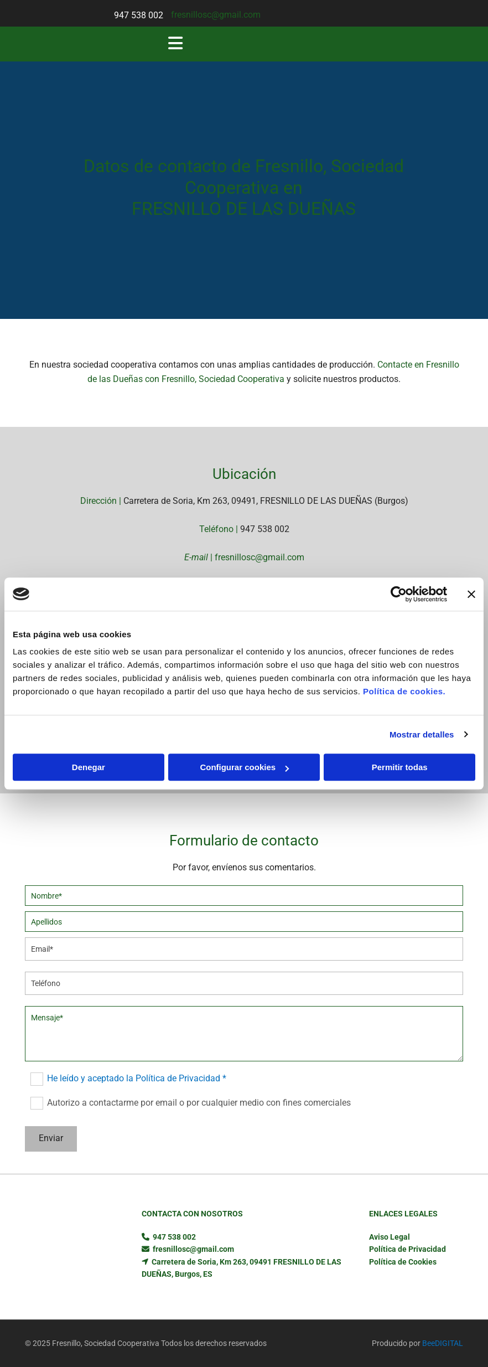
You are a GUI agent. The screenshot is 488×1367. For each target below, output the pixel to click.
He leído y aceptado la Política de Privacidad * (136, 1078)
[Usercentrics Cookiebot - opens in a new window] (398, 594)
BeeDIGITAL (442, 1343)
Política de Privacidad (407, 1249)
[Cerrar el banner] (471, 594)
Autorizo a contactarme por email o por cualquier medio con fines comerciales (199, 1102)
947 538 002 (138, 15)
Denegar (88, 767)
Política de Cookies (403, 1261)
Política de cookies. (404, 691)
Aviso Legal (389, 1236)
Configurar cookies (244, 767)
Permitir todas (400, 767)
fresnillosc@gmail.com (216, 14)
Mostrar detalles (422, 734)
